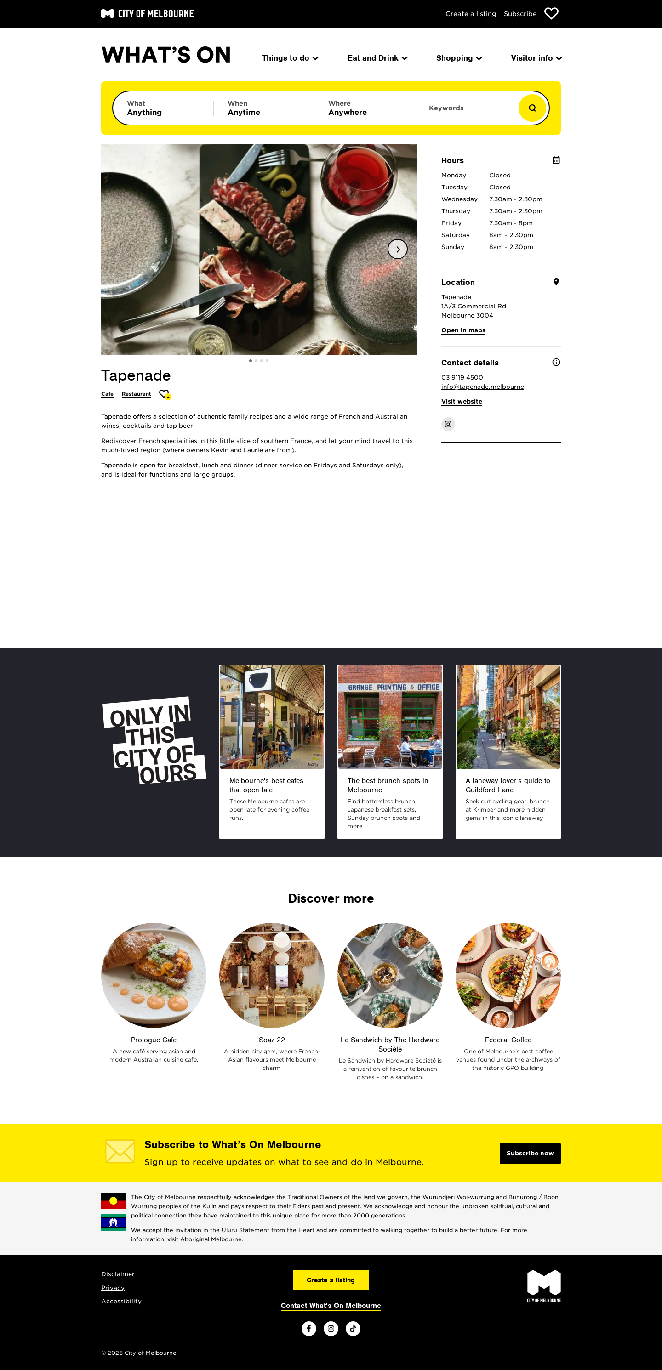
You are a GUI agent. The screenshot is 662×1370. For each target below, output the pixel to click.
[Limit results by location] (364, 108)
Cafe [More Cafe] (107, 394)
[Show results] (532, 108)
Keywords (446, 108)
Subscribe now (530, 1153)
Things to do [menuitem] (289, 58)
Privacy (113, 1288)
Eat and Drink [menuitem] (377, 58)
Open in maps (463, 330)
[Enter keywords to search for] (465, 112)
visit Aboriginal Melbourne (204, 1239)
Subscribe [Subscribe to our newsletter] (520, 13)
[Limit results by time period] (264, 108)
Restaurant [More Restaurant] (136, 394)
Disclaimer (118, 1274)
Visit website (461, 401)
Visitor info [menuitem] (536, 58)
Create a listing (470, 13)
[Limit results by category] (163, 108)
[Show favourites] (551, 13)
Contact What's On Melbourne (331, 1305)
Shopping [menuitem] (458, 58)
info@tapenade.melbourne (482, 386)
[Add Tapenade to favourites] (165, 395)
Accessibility (121, 1301)
